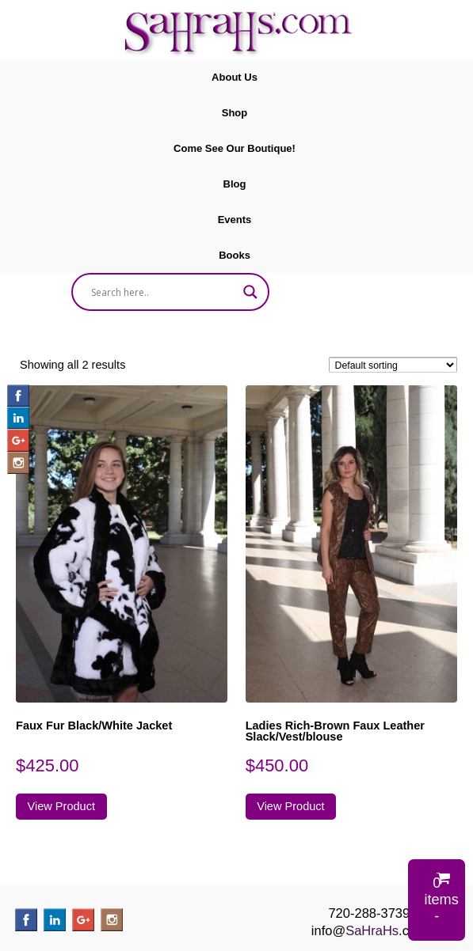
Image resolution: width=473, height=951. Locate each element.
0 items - (441, 899)
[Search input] (163, 292)
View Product (61, 806)
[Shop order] (393, 364)
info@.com (369, 930)
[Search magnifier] (250, 292)
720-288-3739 (369, 913)
